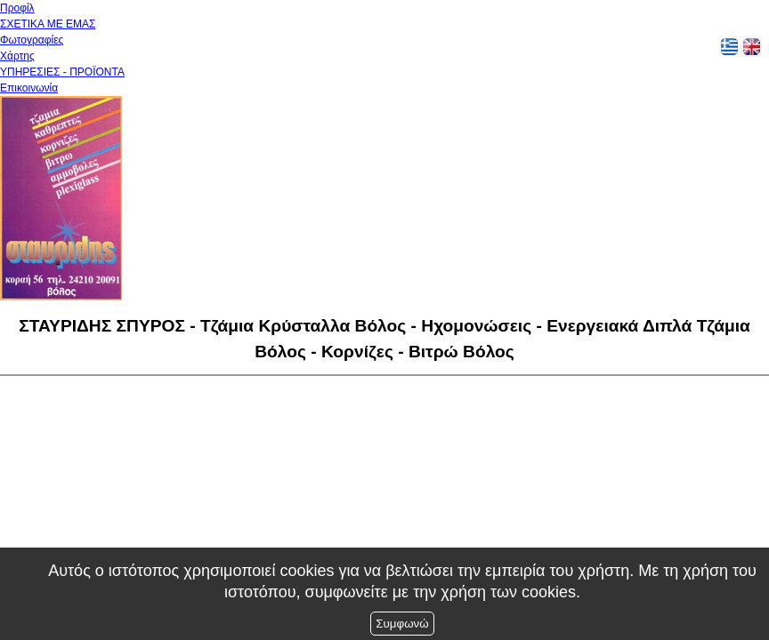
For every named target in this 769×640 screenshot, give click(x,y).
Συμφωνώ (402, 623)
